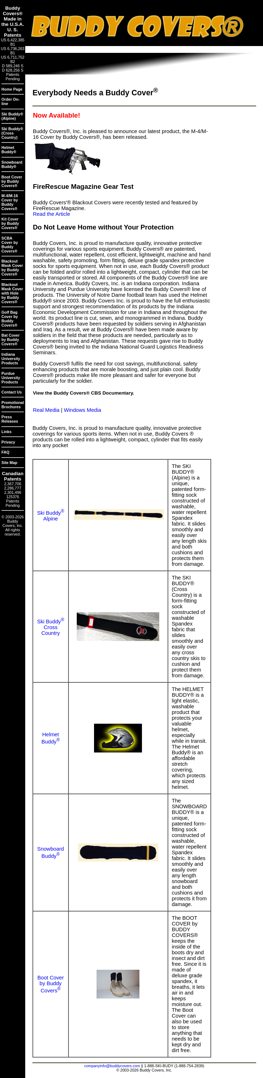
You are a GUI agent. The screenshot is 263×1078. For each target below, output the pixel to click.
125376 (12, 497)
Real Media (46, 410)
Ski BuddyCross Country (50, 627)
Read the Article (51, 214)
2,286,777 (12, 488)
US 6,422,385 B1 (12, 42)
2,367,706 (12, 484)
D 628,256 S (12, 70)
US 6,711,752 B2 (12, 59)
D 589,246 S (12, 66)
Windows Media (82, 410)
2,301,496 (12, 492)
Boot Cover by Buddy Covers (50, 984)
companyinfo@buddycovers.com (112, 1066)
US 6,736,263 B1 (12, 50)
